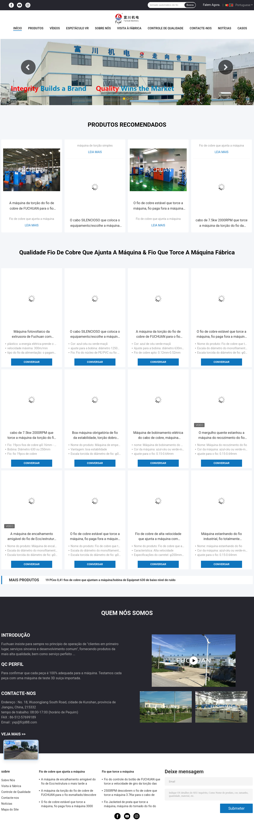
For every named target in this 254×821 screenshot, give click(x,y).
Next (225, 67)
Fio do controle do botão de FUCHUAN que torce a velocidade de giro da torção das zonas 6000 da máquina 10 (132, 782)
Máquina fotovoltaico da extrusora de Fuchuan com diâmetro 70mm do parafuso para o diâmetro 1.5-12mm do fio (32, 334)
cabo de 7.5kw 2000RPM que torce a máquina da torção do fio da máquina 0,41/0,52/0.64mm (222, 223)
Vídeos (55, 28)
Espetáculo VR (77, 28)
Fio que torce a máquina (118, 771)
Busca (190, 5)
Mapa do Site (10, 809)
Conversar (32, 361)
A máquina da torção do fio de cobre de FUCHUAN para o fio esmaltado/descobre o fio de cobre (32, 206)
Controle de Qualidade (165, 28)
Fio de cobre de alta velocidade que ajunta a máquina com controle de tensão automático (158, 536)
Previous (28, 67)
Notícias (224, 28)
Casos (242, 28)
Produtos (35, 28)
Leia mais (32, 225)
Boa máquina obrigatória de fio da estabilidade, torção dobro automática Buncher (95, 435)
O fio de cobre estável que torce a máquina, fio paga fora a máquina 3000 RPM (158, 206)
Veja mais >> (13, 734)
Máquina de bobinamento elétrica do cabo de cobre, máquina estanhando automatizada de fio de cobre (158, 435)
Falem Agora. (211, 4)
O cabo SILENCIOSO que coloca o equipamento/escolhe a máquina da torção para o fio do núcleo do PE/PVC (95, 223)
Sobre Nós (103, 28)
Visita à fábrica (129, 28)
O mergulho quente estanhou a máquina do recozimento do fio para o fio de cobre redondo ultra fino (221, 435)
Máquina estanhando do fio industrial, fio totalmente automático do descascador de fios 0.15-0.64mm (221, 536)
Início (17, 28)
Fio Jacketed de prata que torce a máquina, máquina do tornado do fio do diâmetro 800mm (130, 804)
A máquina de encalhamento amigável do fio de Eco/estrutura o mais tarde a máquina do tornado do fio (32, 536)
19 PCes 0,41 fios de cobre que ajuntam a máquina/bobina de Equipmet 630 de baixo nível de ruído (110, 580)
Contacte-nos (201, 28)
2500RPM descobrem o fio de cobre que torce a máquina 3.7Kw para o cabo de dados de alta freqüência (130, 793)
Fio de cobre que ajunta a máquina (31, 218)
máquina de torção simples (95, 145)
